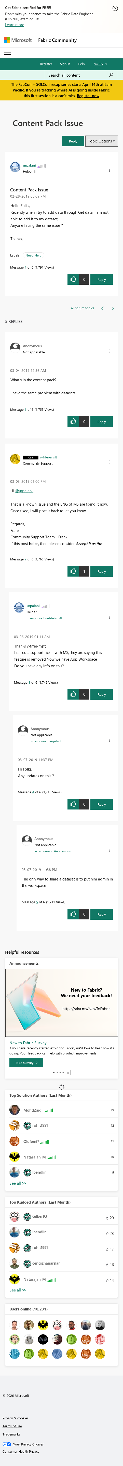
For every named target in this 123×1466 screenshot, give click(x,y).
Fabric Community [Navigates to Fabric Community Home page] (57, 40)
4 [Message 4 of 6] (33, 792)
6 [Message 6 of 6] (25, 409)
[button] (73, 141)
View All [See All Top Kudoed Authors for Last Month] (17, 1290)
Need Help (33, 255)
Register (46, 63)
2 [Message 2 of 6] (25, 559)
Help (81, 63)
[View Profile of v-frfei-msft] (48, 456)
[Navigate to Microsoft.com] (18, 40)
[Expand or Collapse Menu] (7, 52)
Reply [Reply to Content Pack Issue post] (102, 279)
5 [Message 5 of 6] (37, 902)
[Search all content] (81, 75)
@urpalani (24, 490)
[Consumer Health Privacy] (62, 1451)
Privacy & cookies (16, 1418)
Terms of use (12, 1426)
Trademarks (11, 1434)
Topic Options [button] (100, 140)
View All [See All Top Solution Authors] (17, 1183)
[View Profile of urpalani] (29, 165)
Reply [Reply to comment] (102, 421)
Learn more (14, 24)
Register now (88, 95)
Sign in (65, 63)
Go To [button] (98, 64)
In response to (44, 618)
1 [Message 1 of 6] (25, 267)
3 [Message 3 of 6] (29, 682)
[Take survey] (26, 1062)
